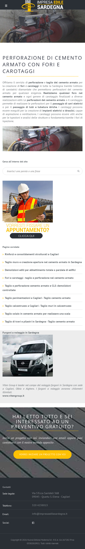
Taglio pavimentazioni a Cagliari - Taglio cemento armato (38, 298)
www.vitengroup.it (13, 395)
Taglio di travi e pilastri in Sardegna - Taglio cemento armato (40, 321)
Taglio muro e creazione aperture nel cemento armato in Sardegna (43, 262)
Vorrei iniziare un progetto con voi (42, 454)
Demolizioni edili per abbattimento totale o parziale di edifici (40, 270)
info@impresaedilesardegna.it (49, 513)
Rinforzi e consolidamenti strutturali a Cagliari (32, 254)
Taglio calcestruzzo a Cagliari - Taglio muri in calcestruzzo (38, 305)
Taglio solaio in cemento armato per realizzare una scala (37, 313)
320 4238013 (40, 505)
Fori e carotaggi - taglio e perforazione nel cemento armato (39, 277)
